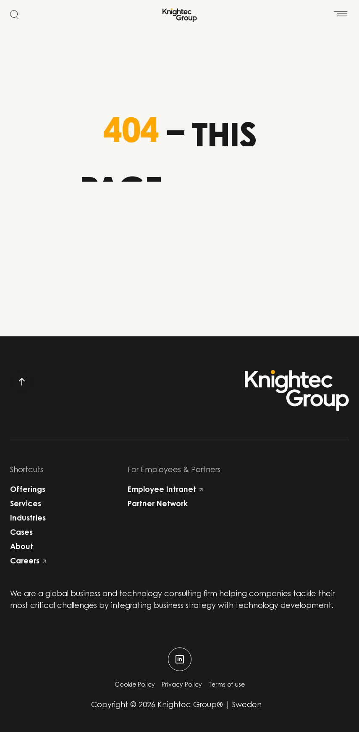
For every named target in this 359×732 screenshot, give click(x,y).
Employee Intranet (165, 490)
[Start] (179, 15)
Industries (28, 519)
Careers (28, 562)
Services (25, 504)
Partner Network (158, 504)
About (21, 547)
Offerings (27, 490)
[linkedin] (179, 659)
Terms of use (227, 685)
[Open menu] (340, 8)
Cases (21, 533)
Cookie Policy (135, 685)
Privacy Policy (182, 685)
